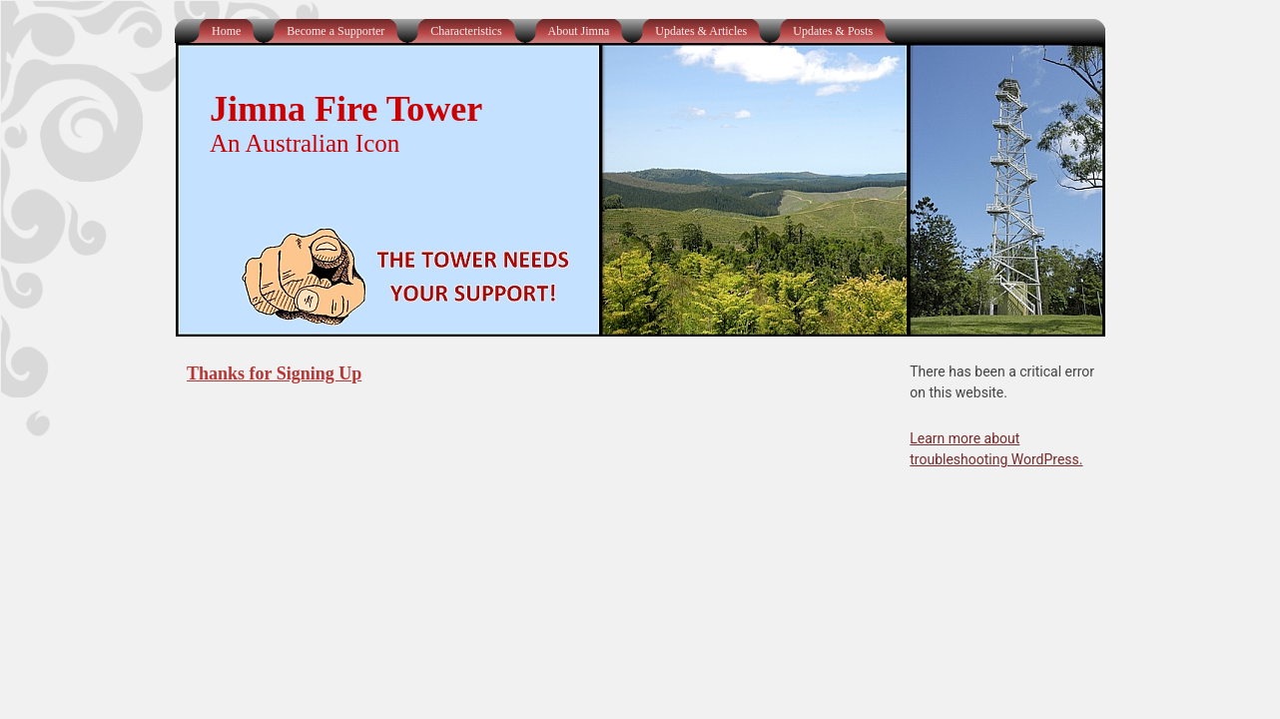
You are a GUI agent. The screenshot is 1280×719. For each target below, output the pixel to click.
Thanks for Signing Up (274, 373)
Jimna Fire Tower (346, 109)
